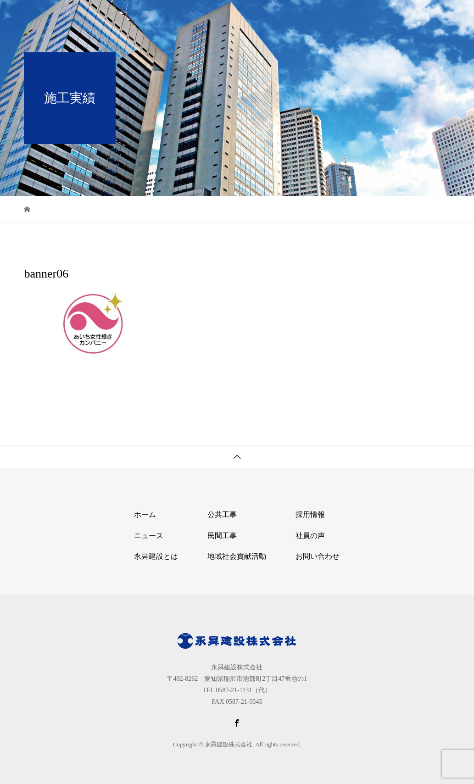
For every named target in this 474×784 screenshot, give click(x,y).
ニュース (148, 535)
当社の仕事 (326, 16)
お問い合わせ (422, 16)
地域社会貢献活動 (236, 556)
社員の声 (310, 535)
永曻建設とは (273, 16)
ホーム (227, 16)
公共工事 (222, 514)
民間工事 (222, 535)
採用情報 (372, 16)
